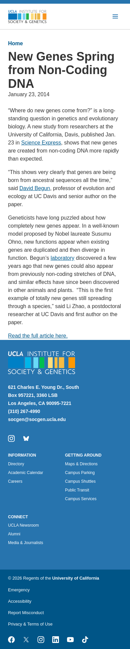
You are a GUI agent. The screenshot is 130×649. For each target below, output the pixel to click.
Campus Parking (80, 472)
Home (15, 43)
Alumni (14, 534)
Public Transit (77, 490)
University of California (75, 578)
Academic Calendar (25, 472)
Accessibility (19, 601)
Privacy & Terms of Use (30, 624)
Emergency (19, 589)
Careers (15, 481)
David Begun (34, 188)
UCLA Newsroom (23, 525)
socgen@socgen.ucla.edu (37, 419)
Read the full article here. (38, 336)
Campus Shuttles (80, 481)
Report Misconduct (26, 612)
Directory (16, 464)
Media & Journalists (25, 542)
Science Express (41, 142)
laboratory (62, 258)
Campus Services (80, 498)
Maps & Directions (81, 464)
